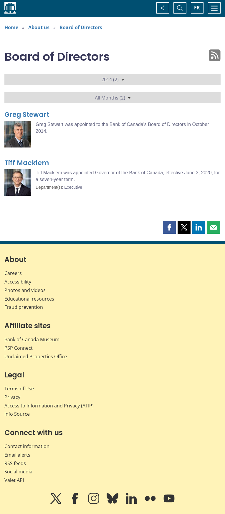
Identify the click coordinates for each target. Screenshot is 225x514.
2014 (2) (112, 79)
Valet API (14, 480)
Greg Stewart (26, 114)
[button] (169, 227)
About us (38, 27)
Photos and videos (25, 290)
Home (11, 27)
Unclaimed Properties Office (35, 356)
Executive (73, 187)
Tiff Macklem (26, 163)
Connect (18, 348)
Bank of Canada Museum (31, 339)
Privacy (12, 397)
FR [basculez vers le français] (197, 7)
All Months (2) (112, 97)
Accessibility (17, 281)
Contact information (26, 446)
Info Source (17, 414)
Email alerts (17, 455)
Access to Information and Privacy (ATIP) (49, 405)
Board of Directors (80, 27)
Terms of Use (19, 388)
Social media (18, 471)
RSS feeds (15, 463)
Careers (13, 273)
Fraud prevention (23, 307)
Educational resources (29, 299)
